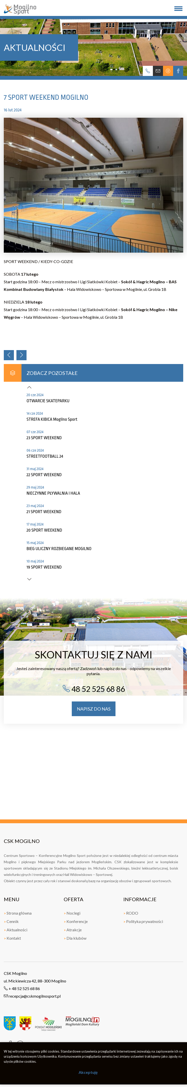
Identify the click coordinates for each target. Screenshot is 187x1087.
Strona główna (18, 913)
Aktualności (15, 929)
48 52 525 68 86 (93, 688)
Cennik (11, 921)
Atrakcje (73, 929)
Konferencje (76, 921)
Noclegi (72, 913)
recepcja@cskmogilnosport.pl (32, 996)
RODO (130, 913)
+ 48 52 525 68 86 (22, 988)
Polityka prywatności (143, 921)
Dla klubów (75, 938)
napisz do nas (93, 709)
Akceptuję (88, 1072)
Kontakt (12, 938)
